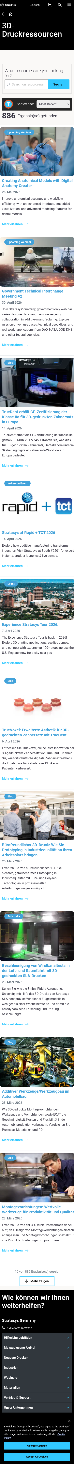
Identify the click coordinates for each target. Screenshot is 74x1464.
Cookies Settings (37, 1445)
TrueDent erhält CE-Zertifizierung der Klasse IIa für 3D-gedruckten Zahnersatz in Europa (37, 416)
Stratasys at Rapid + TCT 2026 (28, 532)
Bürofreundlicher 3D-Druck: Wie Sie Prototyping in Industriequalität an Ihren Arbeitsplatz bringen (37, 849)
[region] (37, 1439)
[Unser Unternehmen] (37, 1408)
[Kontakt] (50, 5)
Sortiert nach (26, 104)
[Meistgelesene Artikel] (37, 1348)
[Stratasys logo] (8, 4)
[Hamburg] (69, 5)
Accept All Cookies (37, 1456)
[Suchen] (58, 84)
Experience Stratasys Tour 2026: (30, 624)
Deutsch (36, 4)
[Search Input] (26, 84)
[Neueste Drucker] (37, 1358)
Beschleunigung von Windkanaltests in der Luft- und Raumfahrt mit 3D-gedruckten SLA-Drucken (36, 970)
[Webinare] (37, 1378)
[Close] (69, 1420)
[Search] (60, 5)
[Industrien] (37, 1368)
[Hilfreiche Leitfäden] (37, 1338)
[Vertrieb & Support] (37, 1398)
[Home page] (9, 14)
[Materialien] (37, 1388)
